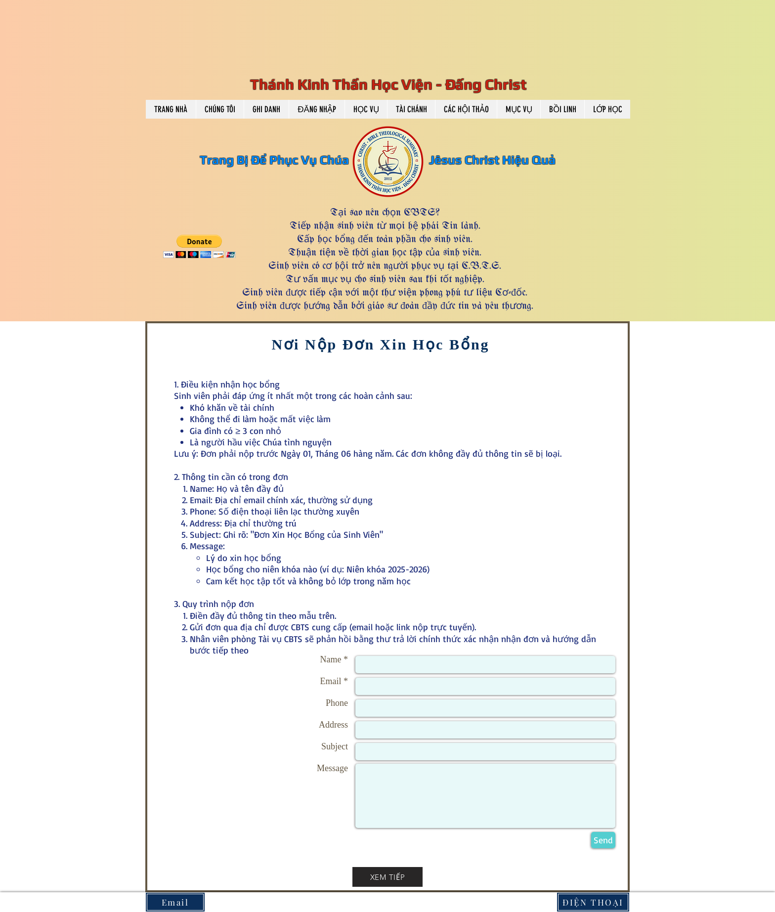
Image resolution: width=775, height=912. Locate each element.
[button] (220, 109)
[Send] (603, 840)
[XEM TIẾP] (387, 877)
